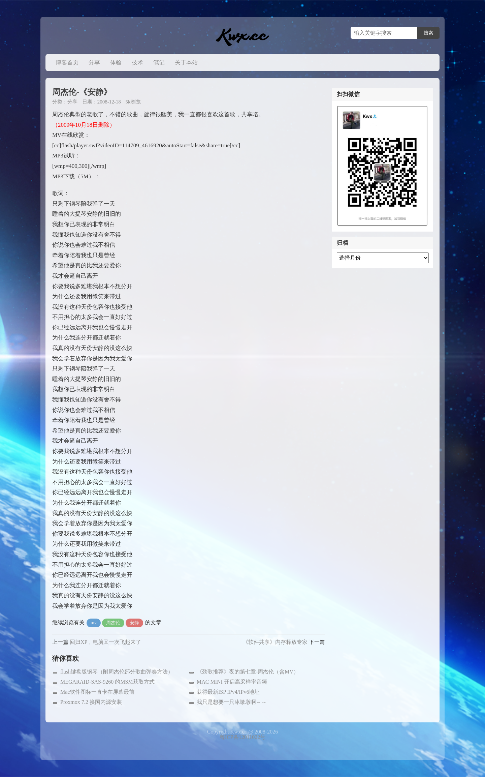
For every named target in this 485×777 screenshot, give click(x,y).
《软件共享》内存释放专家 (275, 642)
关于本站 (186, 62)
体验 (116, 62)
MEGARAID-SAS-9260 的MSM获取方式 (107, 682)
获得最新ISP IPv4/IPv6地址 (228, 692)
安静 (134, 622)
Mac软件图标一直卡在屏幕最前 (97, 692)
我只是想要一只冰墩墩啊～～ (232, 702)
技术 (137, 62)
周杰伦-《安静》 (81, 92)
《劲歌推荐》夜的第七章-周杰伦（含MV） (248, 672)
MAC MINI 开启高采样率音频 (232, 682)
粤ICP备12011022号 (242, 737)
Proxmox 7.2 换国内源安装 (91, 702)
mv (94, 622)
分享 (94, 62)
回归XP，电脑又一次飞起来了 (105, 642)
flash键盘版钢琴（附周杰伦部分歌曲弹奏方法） (116, 672)
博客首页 (67, 62)
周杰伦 (113, 622)
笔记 (159, 62)
